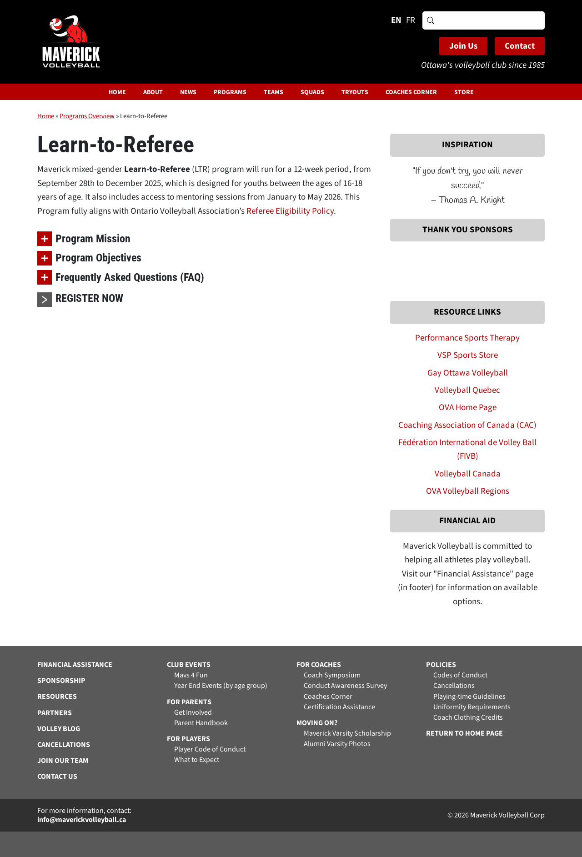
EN (396, 20)
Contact (520, 46)
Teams (273, 92)
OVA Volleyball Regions (467, 491)
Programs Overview (87, 116)
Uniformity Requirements (472, 707)
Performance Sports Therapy (467, 338)
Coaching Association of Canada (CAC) (467, 425)
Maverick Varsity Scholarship (347, 733)
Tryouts (354, 92)
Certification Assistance (339, 707)
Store (464, 92)
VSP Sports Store (467, 355)
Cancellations (454, 686)
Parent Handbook (201, 723)
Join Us (463, 46)
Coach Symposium (332, 675)
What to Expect (196, 760)
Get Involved (193, 712)
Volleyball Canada (468, 474)
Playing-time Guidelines (469, 696)
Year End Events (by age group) (220, 686)
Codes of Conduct (460, 675)
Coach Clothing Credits (468, 717)
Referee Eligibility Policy (290, 211)
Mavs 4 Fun (191, 675)
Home (117, 92)
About (153, 92)
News (188, 92)
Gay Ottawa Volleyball (467, 373)
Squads (312, 92)
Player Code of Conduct (210, 749)
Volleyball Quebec (467, 390)
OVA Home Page (468, 407)
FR (410, 20)
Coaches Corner (411, 92)
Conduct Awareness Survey (345, 686)
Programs (230, 92)
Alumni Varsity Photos (337, 744)
